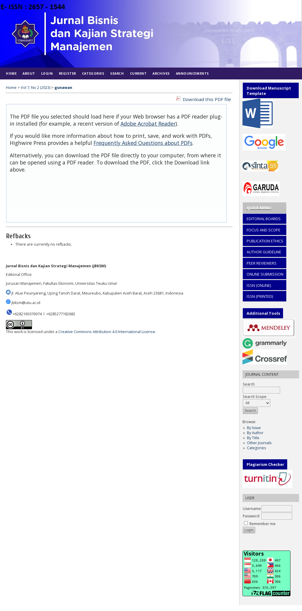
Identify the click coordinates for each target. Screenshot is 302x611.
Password (251, 516)
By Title (253, 437)
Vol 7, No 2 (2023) (35, 87)
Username (252, 508)
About (29, 73)
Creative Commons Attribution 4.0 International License (106, 331)
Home (11, 73)
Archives (161, 73)
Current (138, 73)
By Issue (254, 427)
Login (47, 73)
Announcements (192, 73)
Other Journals (259, 442)
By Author (255, 432)
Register (67, 73)
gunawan (63, 87)
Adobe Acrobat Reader (148, 123)
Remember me (263, 523)
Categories (256, 447)
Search (117, 73)
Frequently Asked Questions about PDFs (143, 142)
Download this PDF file (207, 99)
